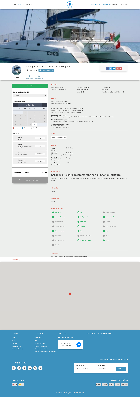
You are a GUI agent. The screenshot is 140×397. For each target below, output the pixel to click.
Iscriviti (121, 368)
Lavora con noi (16, 346)
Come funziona (40, 343)
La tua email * (100, 365)
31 (34, 124)
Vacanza (30, 86)
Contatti (38, 338)
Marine (16, 77)
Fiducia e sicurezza (41, 346)
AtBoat (70, 4)
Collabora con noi (17, 349)
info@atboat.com (67, 337)
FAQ (36, 340)
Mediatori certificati (41, 349)
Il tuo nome (80, 365)
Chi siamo (15, 343)
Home (14, 338)
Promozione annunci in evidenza (45, 352)
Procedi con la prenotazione (29, 180)
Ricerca (14, 340)
